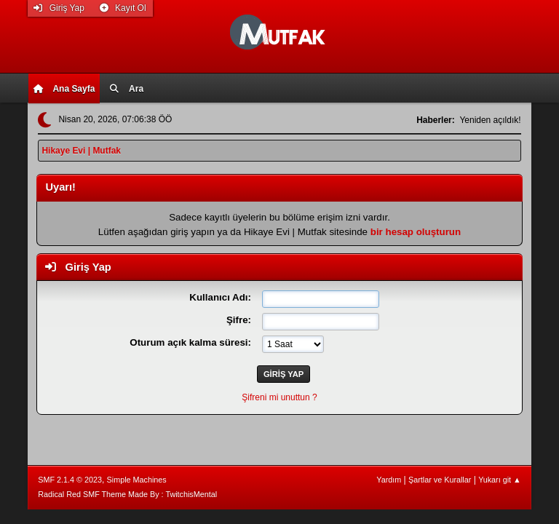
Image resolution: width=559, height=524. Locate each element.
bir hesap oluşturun (415, 231)
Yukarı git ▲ (499, 479)
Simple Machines (137, 479)
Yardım (388, 479)
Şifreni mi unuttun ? (279, 397)
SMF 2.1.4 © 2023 (70, 479)
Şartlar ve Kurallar (439, 479)
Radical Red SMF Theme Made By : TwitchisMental (127, 494)
